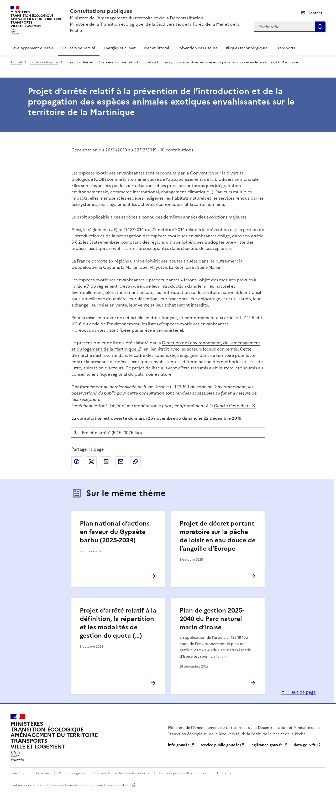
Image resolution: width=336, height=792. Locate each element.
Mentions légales (71, 773)
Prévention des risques (197, 48)
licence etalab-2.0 (117, 785)
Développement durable (32, 48)
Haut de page (301, 692)
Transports (285, 48)
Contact (314, 13)
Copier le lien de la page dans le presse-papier (135, 461)
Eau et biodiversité (78, 48)
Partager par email (121, 461)
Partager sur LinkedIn (106, 461)
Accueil (16, 62)
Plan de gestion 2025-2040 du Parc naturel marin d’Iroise (212, 619)
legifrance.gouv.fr (266, 745)
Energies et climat (120, 48)
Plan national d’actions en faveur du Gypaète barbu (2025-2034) (115, 532)
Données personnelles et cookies (183, 773)
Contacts (224, 773)
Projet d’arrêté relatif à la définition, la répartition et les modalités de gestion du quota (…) (118, 623)
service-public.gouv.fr (220, 745)
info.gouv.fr (178, 745)
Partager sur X (91, 461)
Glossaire (43, 773)
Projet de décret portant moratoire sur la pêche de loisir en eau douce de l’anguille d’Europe (218, 536)
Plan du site (19, 773)
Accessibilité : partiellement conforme (121, 773)
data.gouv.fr (305, 745)
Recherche (320, 26)
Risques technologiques (246, 48)
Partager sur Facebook (76, 461)
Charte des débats (232, 405)
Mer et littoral (156, 48)
